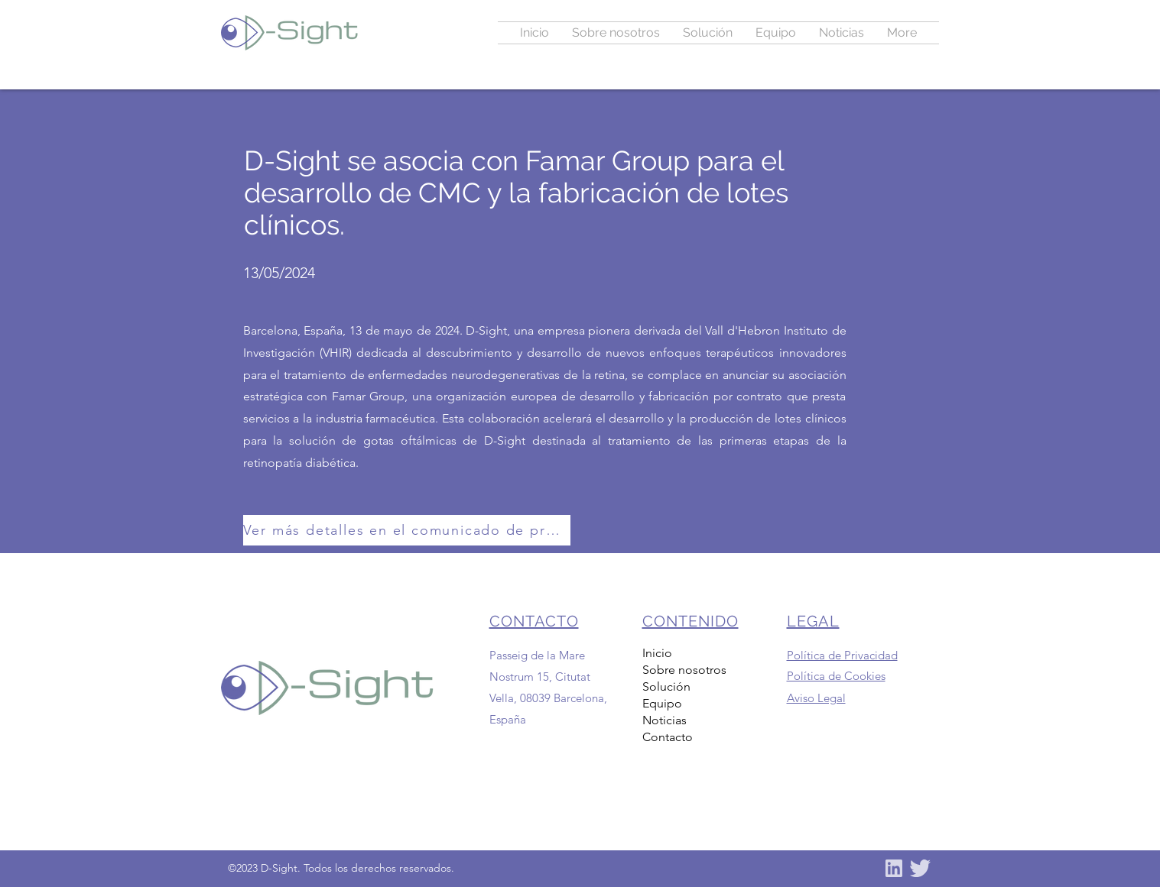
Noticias (664, 720)
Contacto (667, 737)
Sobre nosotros (684, 669)
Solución (666, 686)
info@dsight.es (527, 787)
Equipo (662, 703)
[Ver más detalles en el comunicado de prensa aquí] (406, 530)
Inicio (657, 653)
